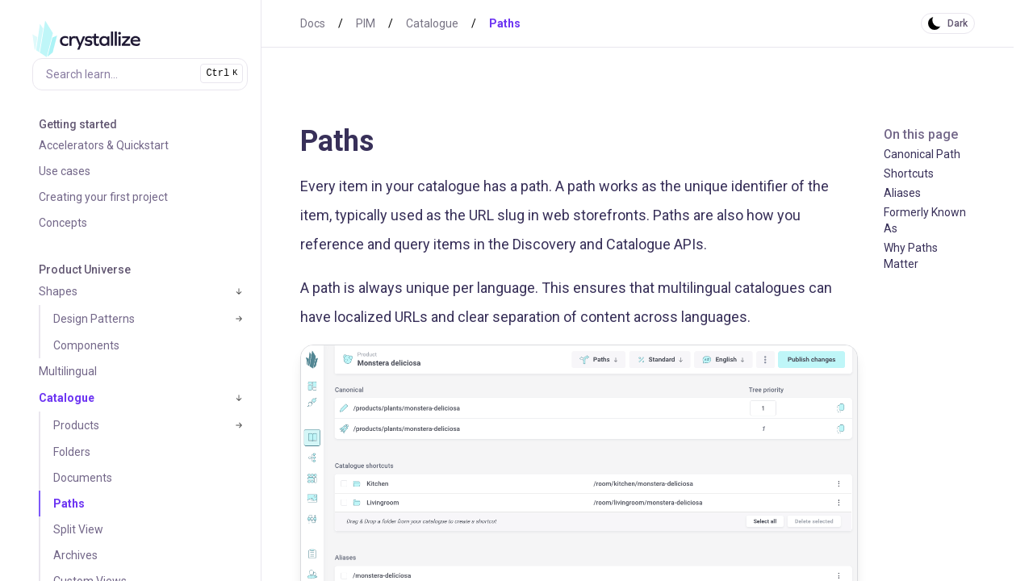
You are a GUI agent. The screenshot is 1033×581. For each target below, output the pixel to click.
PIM (365, 23)
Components (86, 345)
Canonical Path (922, 154)
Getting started (78, 124)
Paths (69, 503)
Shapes (58, 291)
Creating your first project (103, 196)
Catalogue (66, 397)
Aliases (902, 192)
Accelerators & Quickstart (104, 145)
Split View (78, 529)
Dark (957, 23)
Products (76, 425)
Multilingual (68, 371)
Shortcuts (909, 173)
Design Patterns (94, 318)
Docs (312, 23)
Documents (82, 477)
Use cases (64, 171)
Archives (75, 555)
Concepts (63, 222)
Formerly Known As (925, 220)
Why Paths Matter (911, 255)
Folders (71, 451)
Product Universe (85, 269)
